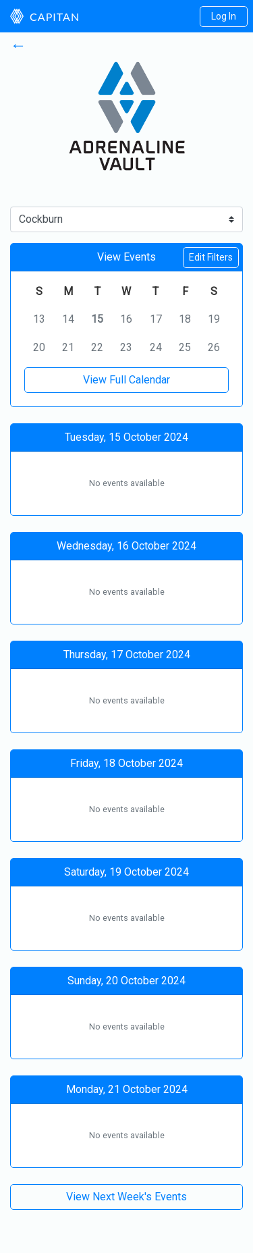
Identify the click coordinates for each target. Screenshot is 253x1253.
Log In (223, 16)
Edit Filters (211, 257)
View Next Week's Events (126, 1196)
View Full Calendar (126, 379)
